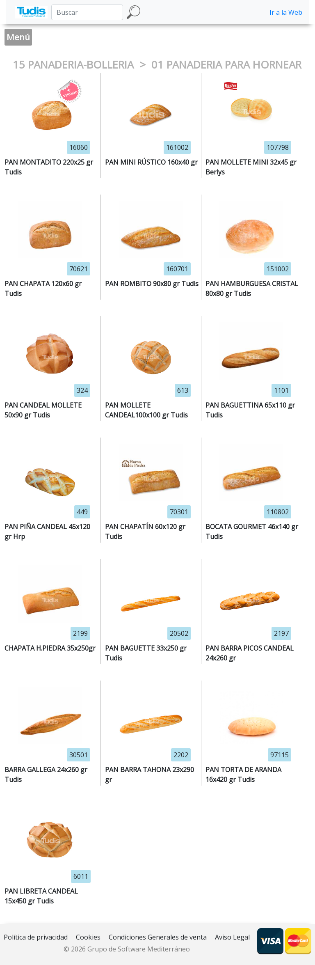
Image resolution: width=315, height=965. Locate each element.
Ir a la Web (285, 12)
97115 (279, 754)
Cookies (88, 937)
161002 (177, 147)
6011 (80, 876)
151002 (278, 268)
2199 (80, 633)
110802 (278, 511)
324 (82, 390)
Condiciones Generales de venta (158, 937)
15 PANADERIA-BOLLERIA (75, 64)
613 (182, 390)
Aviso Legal (232, 937)
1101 (281, 390)
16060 (78, 147)
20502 (179, 633)
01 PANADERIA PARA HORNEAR (226, 64)
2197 (281, 633)
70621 (78, 268)
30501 (78, 754)
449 (82, 511)
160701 (177, 268)
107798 (278, 147)
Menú (18, 37)
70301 (179, 511)
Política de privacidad (36, 937)
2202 (180, 754)
